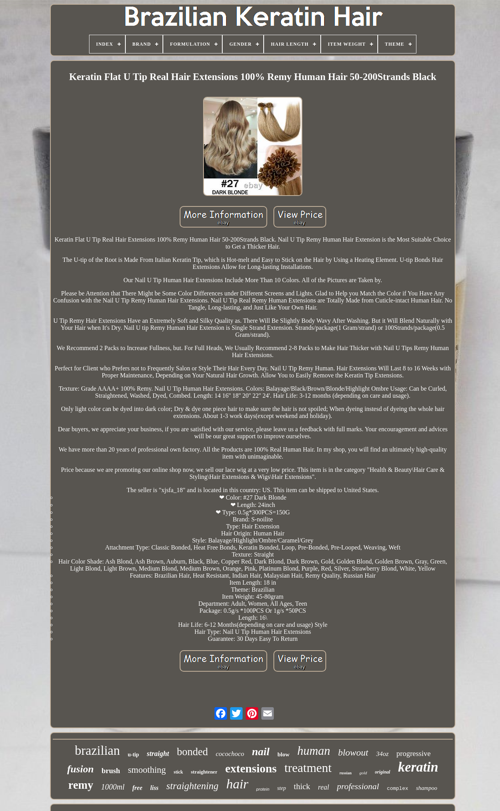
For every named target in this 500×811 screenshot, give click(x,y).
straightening (192, 786)
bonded (192, 752)
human (313, 751)
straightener (204, 772)
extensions (251, 768)
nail (261, 751)
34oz (382, 754)
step (281, 788)
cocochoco (230, 754)
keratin (418, 767)
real (323, 787)
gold (363, 772)
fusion (80, 769)
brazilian (97, 750)
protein (263, 789)
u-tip (133, 755)
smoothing (147, 770)
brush (111, 771)
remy (80, 785)
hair (237, 784)
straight (158, 754)
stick (178, 772)
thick (302, 786)
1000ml (113, 787)
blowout (353, 752)
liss (154, 787)
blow (283, 754)
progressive (413, 753)
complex (397, 788)
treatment (308, 768)
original (382, 772)
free (137, 787)
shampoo (426, 788)
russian (345, 773)
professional (358, 786)
